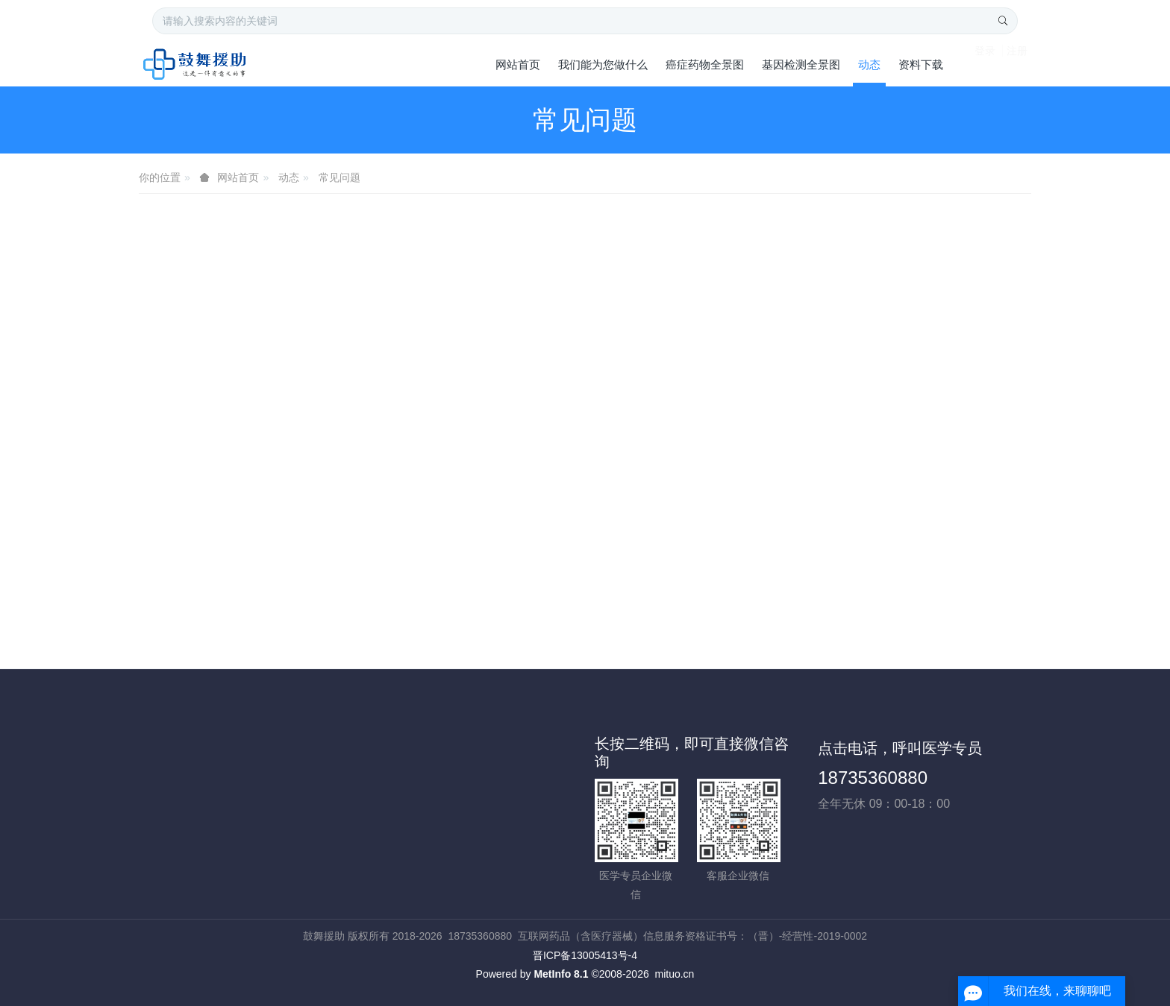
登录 (985, 63)
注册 (1017, 63)
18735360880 (872, 778)
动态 (288, 177)
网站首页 (517, 64)
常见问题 (339, 177)
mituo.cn (674, 974)
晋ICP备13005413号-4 (585, 955)
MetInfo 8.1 (561, 974)
